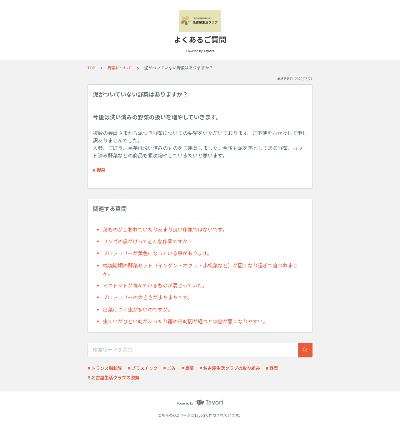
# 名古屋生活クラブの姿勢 (113, 377)
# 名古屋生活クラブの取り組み (229, 368)
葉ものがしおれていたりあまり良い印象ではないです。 (165, 229)
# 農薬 (187, 368)
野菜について (120, 68)
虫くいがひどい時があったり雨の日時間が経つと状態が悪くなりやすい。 (185, 321)
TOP (91, 68)
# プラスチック (143, 368)
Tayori (199, 415)
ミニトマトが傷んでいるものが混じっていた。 (155, 285)
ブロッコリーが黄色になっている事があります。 (157, 253)
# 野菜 (99, 170)
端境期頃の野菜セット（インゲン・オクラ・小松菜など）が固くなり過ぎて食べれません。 (200, 269)
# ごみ (169, 368)
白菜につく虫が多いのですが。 (138, 309)
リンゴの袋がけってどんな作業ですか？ (147, 241)
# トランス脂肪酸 (105, 368)
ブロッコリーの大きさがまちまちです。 (147, 297)
